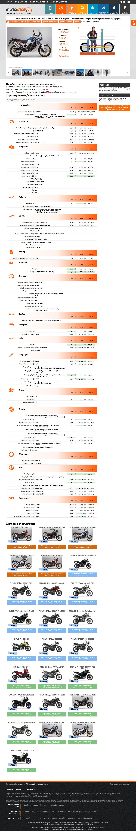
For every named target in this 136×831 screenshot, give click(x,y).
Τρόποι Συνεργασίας (31, 812)
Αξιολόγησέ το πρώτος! (90, 22)
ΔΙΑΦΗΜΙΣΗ (24, 2)
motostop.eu (41, 818)
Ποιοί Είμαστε (29, 818)
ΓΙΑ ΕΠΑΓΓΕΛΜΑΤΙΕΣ (37, 2)
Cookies (63, 818)
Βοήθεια (71, 818)
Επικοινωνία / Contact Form (87, 818)
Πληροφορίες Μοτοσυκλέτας (37, 784)
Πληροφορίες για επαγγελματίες (53, 812)
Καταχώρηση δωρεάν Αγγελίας (52, 805)
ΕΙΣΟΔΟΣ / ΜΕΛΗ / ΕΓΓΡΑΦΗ (57, 2)
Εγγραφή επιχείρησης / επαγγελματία (81, 812)
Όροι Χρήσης (53, 818)
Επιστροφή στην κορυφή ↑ (120, 784)
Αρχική (20, 784)
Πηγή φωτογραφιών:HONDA (16, 67)
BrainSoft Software (67, 824)
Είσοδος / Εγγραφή (31, 805)
